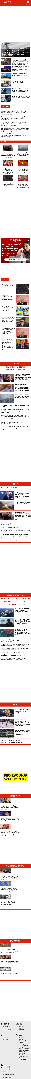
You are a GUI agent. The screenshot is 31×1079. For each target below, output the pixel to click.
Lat (29, 4)
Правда (6, 2)
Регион (6, 1039)
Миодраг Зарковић (24, 1048)
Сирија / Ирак (8, 1069)
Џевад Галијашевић (24, 1050)
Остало (6, 1076)
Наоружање (8, 1077)
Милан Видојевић (23, 1056)
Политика (21, 1026)
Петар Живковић (23, 1054)
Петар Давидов (23, 1047)
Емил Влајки (22, 1053)
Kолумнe (20, 1035)
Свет (3, 1035)
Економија (21, 1029)
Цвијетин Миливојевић (22, 1040)
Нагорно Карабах (9, 1074)
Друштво (21, 1028)
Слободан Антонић (24, 1059)
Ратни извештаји (6, 1066)
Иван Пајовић (22, 1051)
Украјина (7, 1073)
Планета (7, 1037)
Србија (19, 1023)
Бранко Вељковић (23, 1045)
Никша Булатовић (23, 1058)
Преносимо (22, 1061)
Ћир (26, 4)
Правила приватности (8, 1028)
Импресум (7, 1026)
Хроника (21, 1031)
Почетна (5, 1023)
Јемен (6, 1071)
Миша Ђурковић (23, 1037)
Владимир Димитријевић (22, 1043)
